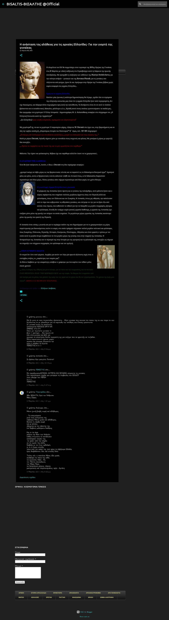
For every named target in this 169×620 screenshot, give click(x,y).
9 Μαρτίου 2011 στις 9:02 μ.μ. (39, 472)
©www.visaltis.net (84, 616)
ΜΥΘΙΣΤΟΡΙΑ (57, 593)
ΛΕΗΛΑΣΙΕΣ (35, 597)
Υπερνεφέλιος (41, 392)
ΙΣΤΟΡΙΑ (23, 295)
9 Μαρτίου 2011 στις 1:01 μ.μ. (39, 401)
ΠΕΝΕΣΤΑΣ (40, 370)
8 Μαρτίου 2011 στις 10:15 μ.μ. (39, 363)
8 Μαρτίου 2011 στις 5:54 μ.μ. (39, 349)
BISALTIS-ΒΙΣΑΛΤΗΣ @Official (33, 4)
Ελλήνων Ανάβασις (48, 288)
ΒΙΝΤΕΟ (21, 597)
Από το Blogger (84, 612)
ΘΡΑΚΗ (90, 597)
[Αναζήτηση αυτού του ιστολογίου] (154, 4)
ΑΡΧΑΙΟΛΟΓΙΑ (74, 593)
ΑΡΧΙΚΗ (21, 593)
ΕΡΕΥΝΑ (49, 597)
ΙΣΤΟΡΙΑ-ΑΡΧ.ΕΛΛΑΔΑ (38, 593)
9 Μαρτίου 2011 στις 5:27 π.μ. (39, 385)
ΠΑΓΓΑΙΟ (62, 597)
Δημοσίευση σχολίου (27, 477)
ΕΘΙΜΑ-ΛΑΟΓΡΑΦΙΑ (107, 597)
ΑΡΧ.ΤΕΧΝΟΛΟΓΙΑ (114, 593)
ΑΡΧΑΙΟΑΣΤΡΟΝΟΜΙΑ (93, 593)
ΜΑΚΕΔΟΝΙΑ (76, 597)
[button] (21, 55)
